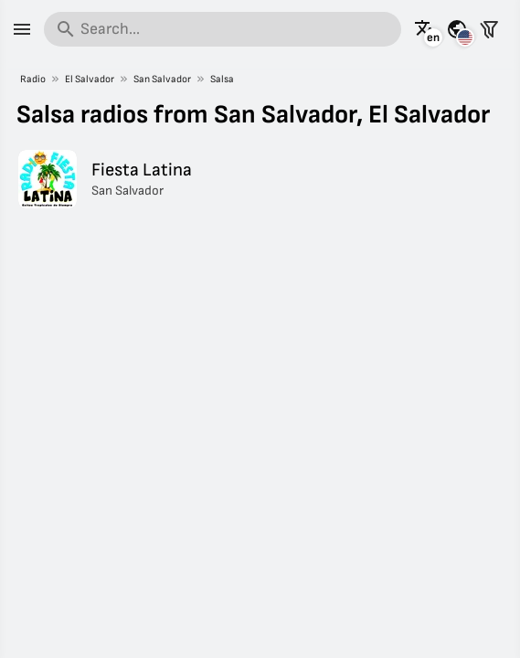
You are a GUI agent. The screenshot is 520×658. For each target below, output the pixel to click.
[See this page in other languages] (425, 29)
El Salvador (89, 79)
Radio (33, 79)
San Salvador (162, 79)
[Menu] (22, 29)
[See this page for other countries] (457, 29)
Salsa (222, 79)
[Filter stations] (489, 29)
